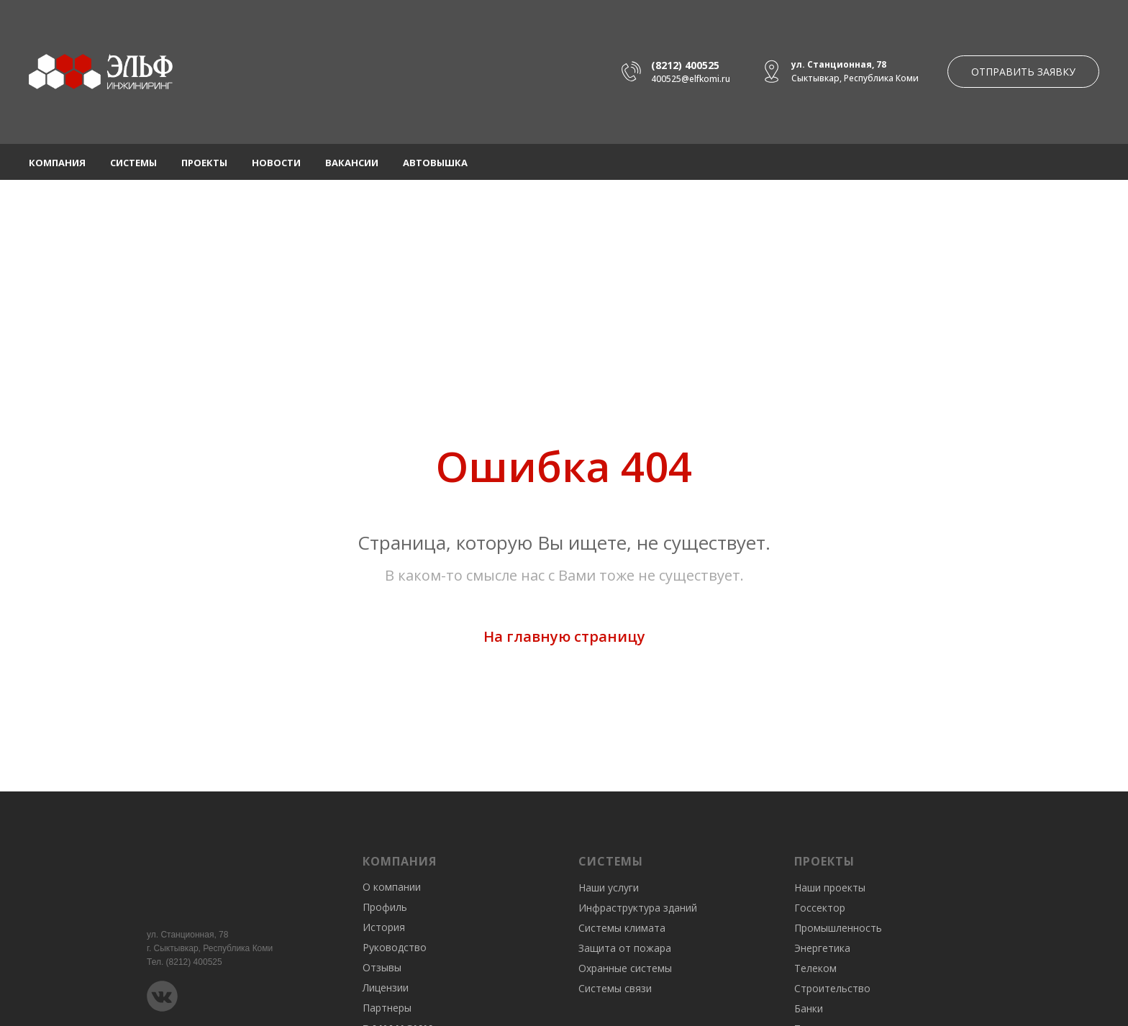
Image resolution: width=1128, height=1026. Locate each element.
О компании (392, 887)
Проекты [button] (204, 162)
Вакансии (351, 162)
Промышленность (838, 928)
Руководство (395, 947)
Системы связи (615, 988)
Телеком (815, 968)
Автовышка (435, 162)
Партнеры (387, 1007)
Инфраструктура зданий (637, 907)
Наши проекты (829, 887)
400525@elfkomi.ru (690, 79)
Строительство (832, 988)
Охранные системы (625, 968)
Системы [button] (133, 162)
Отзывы (382, 967)
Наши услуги (608, 887)
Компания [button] (57, 162)
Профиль (385, 907)
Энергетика (822, 948)
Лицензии (386, 987)
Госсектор (819, 907)
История (384, 927)
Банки (808, 1008)
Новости (276, 162)
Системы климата (621, 928)
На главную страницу (564, 636)
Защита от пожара (624, 948)
